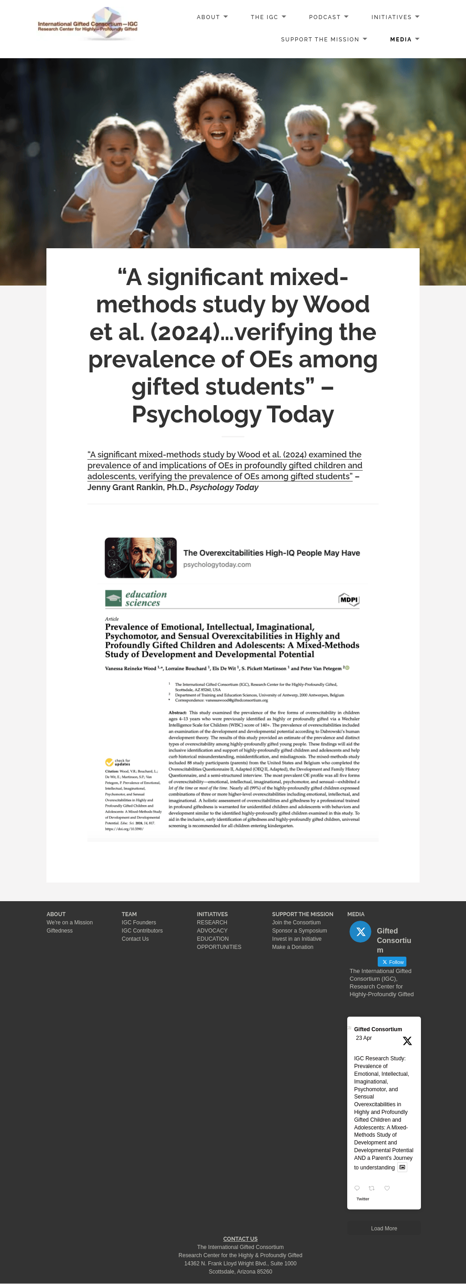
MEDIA (401, 39)
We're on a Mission (69, 922)
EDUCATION (213, 939)
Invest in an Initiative (297, 939)
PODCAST (325, 17)
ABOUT (208, 17)
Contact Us (135, 939)
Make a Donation (293, 947)
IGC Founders (139, 922)
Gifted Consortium (378, 1029)
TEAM (129, 914)
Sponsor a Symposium (299, 931)
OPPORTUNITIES (219, 947)
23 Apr (364, 1038)
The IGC (265, 17)
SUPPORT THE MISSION (303, 914)
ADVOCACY (212, 931)
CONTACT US (240, 1239)
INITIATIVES (392, 17)
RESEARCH (212, 922)
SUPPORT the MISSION (320, 39)
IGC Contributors (142, 931)
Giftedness (59, 931)
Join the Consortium (296, 922)
